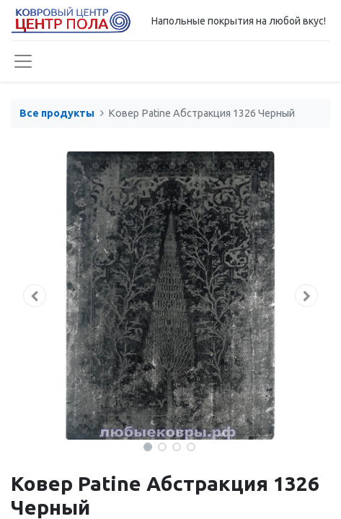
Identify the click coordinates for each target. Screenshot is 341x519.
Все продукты (56, 113)
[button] (34, 295)
